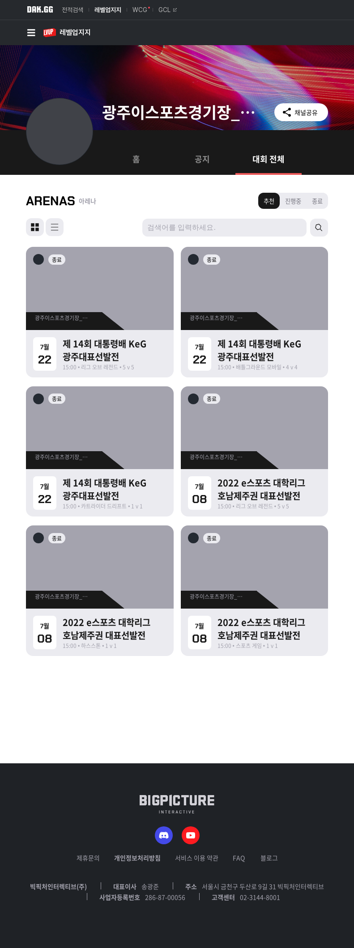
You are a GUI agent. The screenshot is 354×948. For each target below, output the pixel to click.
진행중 (293, 201)
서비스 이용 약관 (196, 857)
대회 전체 (268, 159)
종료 (317, 201)
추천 (269, 201)
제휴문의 (88, 857)
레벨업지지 (107, 10)
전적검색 (72, 10)
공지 (202, 159)
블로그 (269, 857)
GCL (167, 10)
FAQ (239, 857)
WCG (139, 10)
